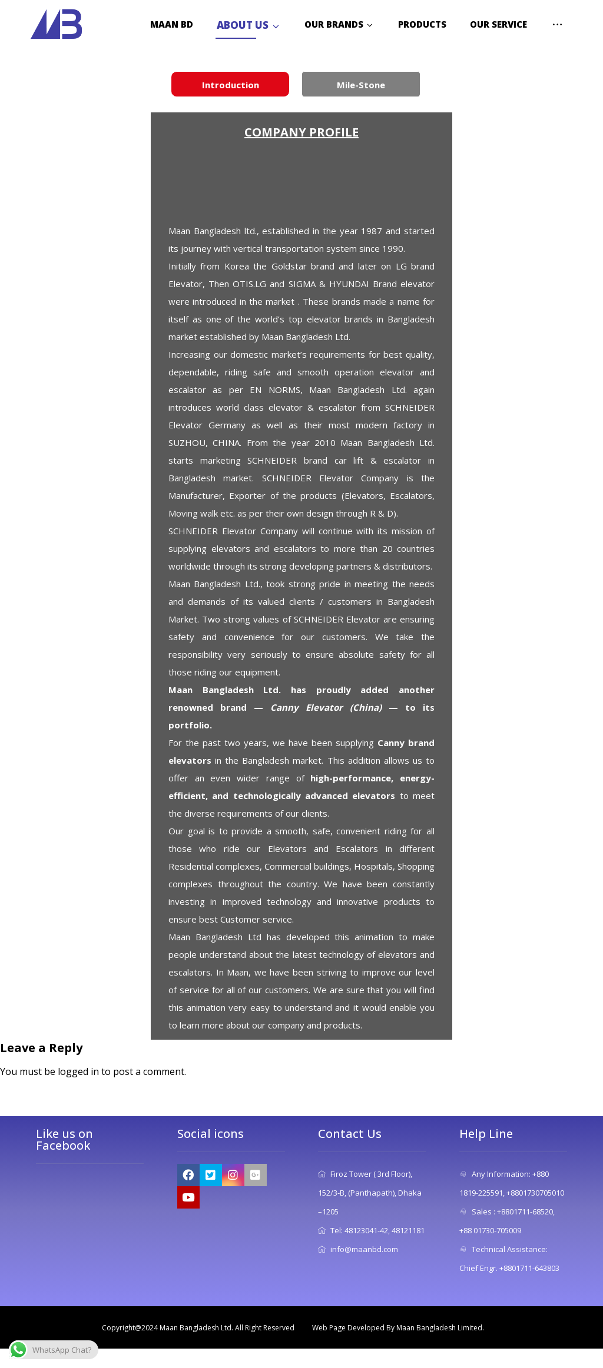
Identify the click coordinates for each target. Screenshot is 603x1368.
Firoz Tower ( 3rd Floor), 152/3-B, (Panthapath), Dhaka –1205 (370, 1193)
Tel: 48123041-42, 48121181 (371, 1230)
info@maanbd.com (358, 1249)
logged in (78, 1071)
